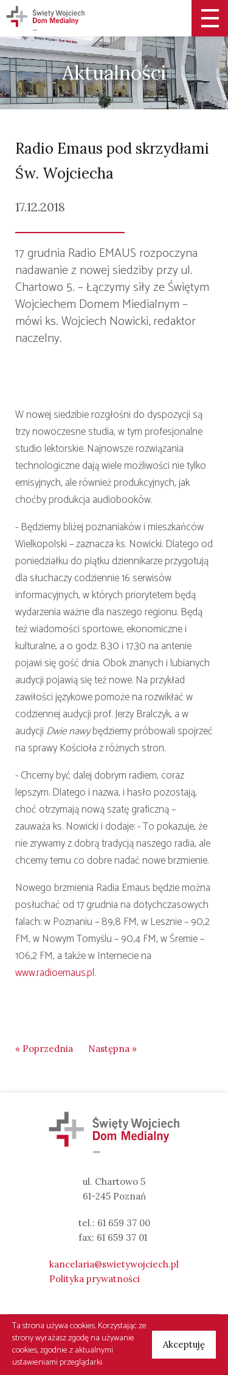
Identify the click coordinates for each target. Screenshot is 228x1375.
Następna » (112, 1048)
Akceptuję (184, 1344)
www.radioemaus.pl (54, 972)
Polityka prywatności (94, 1279)
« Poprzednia (44, 1048)
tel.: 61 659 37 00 (114, 1223)
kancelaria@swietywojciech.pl (114, 1264)
